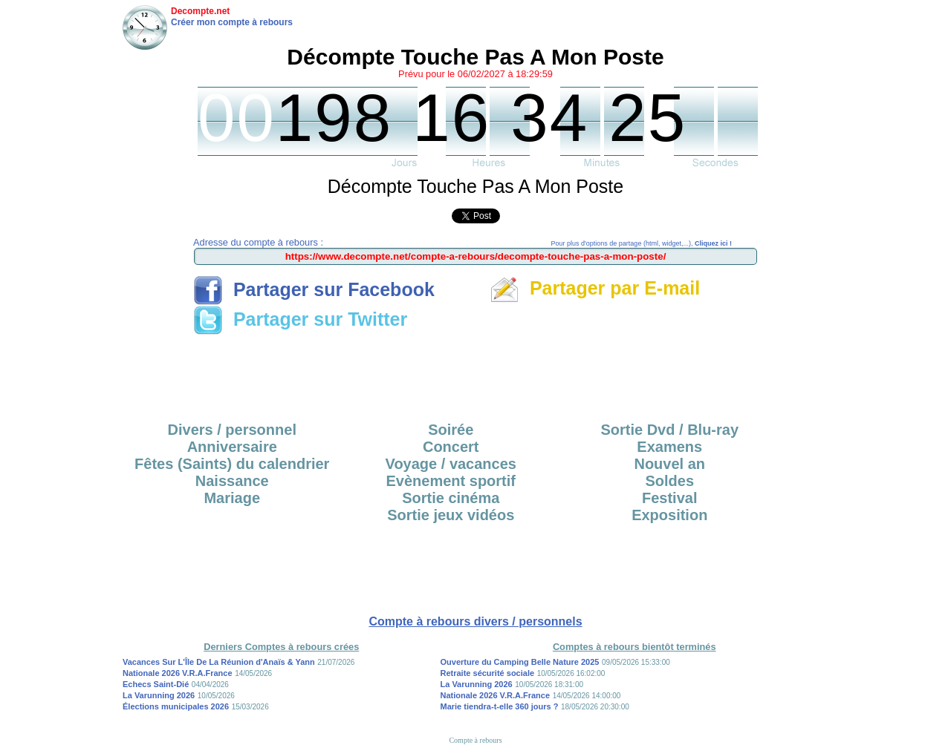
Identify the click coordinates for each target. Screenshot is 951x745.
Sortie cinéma (450, 498)
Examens (669, 447)
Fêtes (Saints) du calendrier (231, 464)
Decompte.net (200, 11)
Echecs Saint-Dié (156, 684)
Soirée (450, 429)
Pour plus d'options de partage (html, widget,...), (641, 243)
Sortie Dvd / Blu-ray (669, 429)
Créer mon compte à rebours (232, 22)
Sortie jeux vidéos (450, 515)
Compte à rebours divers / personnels (475, 621)
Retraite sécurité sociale (488, 673)
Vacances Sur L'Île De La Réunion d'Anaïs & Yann (219, 661)
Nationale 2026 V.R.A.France (178, 673)
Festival (669, 498)
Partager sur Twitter (300, 319)
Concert (451, 447)
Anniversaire (232, 447)
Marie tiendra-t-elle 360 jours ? (500, 706)
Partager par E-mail (595, 288)
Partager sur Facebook (314, 289)
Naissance (232, 481)
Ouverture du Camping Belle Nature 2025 (520, 661)
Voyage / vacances (451, 464)
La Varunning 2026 (159, 695)
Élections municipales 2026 (176, 706)
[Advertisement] (475, 373)
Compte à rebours (475, 740)
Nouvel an (669, 464)
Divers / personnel (232, 429)
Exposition (669, 515)
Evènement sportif (451, 481)
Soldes (669, 481)
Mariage (232, 498)
